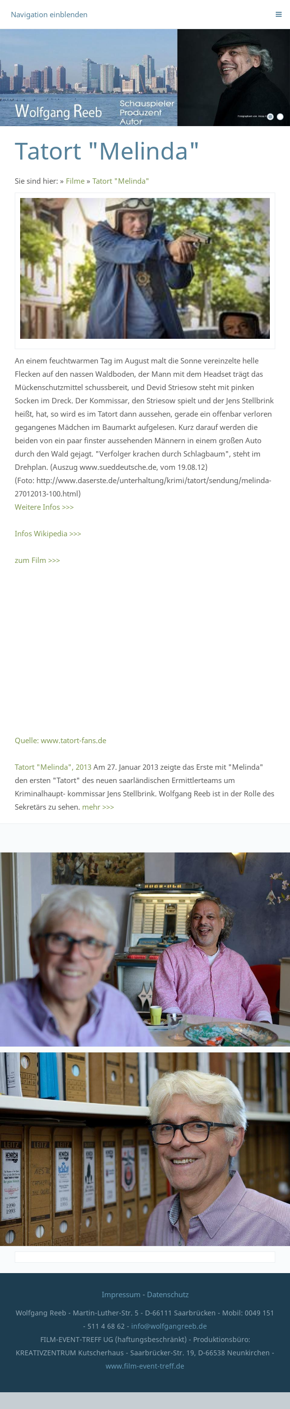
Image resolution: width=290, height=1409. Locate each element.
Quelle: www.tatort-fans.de (60, 740)
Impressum (122, 1294)
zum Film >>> (37, 560)
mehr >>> (98, 807)
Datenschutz (168, 1294)
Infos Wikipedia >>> (48, 533)
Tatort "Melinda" (120, 181)
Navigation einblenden (49, 14)
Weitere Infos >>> (44, 507)
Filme (75, 181)
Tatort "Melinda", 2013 (53, 767)
